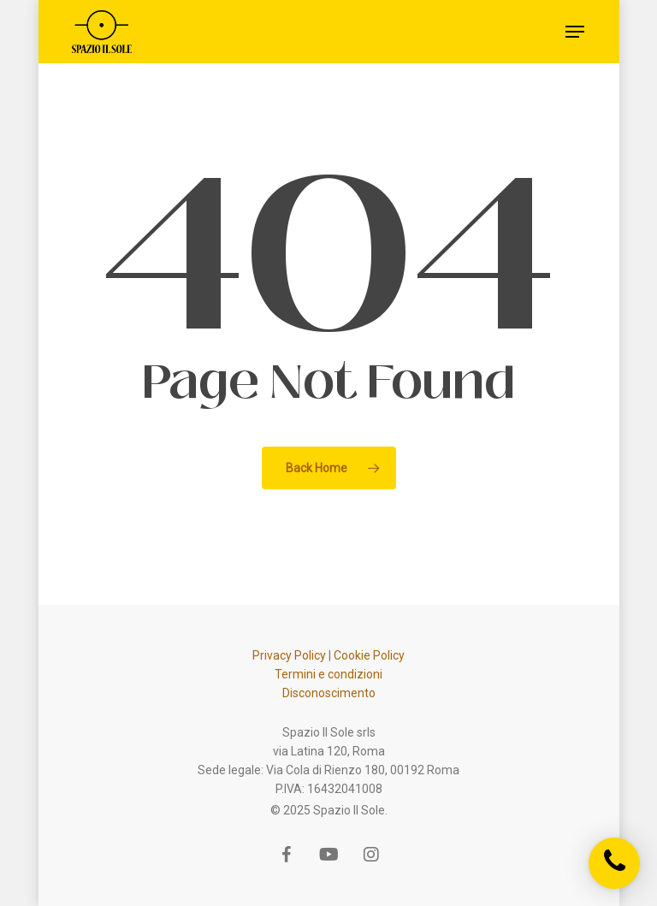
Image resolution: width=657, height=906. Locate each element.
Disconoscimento (329, 693)
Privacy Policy (289, 655)
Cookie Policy (369, 655)
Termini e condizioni (328, 674)
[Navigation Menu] (574, 31)
